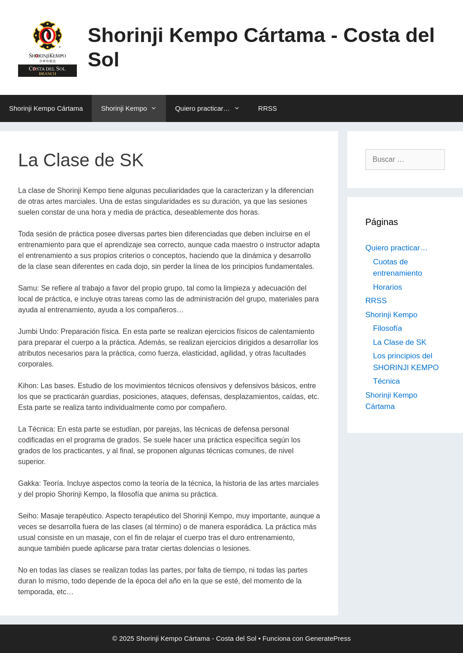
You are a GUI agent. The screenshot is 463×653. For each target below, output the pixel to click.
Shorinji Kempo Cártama (46, 108)
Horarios (387, 287)
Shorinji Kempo (133, 108)
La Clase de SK (399, 342)
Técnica (386, 381)
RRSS (267, 108)
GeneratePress (328, 638)
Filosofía (387, 328)
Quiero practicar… (212, 108)
